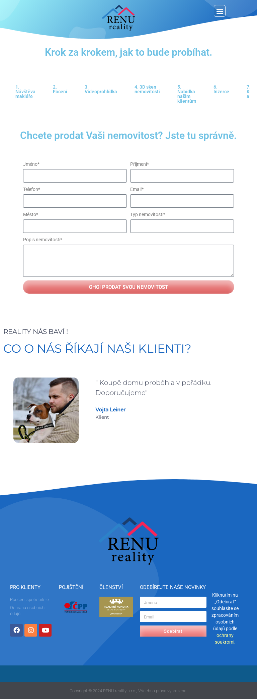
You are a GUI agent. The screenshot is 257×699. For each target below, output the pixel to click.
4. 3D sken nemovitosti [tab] (147, 89)
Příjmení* (139, 164)
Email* (137, 189)
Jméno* (31, 164)
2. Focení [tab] (60, 89)
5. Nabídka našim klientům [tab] (186, 94)
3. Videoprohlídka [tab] (101, 89)
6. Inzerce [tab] (221, 89)
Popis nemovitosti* (42, 239)
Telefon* (31, 189)
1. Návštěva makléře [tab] (25, 91)
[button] (220, 11)
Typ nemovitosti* (147, 214)
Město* (30, 214)
